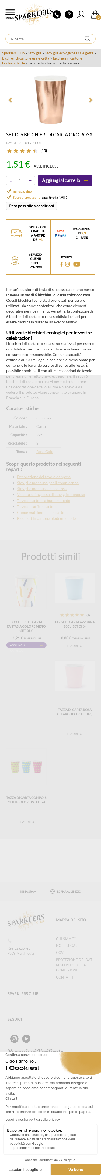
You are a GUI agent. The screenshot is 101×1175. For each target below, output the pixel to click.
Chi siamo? (66, 939)
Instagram (28, 891)
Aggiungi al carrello (18, 646)
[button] (10, 100)
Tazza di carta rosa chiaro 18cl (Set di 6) (74, 712)
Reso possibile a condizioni (31, 206)
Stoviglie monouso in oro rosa (42, 488)
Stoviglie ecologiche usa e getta (69, 53)
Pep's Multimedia (21, 953)
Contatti (64, 977)
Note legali (67, 945)
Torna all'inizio (65, 891)
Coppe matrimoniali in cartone (42, 512)
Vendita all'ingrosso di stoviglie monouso (51, 494)
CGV (60, 952)
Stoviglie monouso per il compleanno (48, 482)
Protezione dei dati (74, 959)
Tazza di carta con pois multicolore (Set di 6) (26, 800)
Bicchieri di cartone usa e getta (25, 58)
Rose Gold (44, 451)
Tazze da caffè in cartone (37, 506)
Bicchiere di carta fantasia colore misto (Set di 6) (26, 626)
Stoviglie (34, 53)
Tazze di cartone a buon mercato (43, 500)
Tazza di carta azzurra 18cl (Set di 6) (75, 624)
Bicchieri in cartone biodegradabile (46, 518)
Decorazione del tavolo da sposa (44, 476)
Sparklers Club (13, 53)
